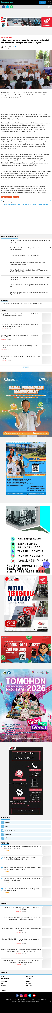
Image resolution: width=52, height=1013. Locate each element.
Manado (28, 979)
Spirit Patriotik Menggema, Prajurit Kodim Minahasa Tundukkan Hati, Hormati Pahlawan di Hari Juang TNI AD (21, 950)
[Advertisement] (26, 106)
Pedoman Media (18, 999)
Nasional (28, 983)
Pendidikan (29, 985)
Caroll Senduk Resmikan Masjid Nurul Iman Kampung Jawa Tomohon (19, 346)
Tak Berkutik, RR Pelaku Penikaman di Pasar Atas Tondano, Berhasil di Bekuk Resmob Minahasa (21, 961)
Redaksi (11, 999)
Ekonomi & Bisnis (6, 197)
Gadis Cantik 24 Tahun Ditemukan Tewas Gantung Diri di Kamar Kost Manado (21, 889)
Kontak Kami (26, 999)
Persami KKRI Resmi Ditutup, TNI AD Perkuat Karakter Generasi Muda (21, 929)
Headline (15, 197)
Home (2, 37)
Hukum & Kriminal (10, 830)
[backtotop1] (50, 1001)
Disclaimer (43, 999)
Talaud (28, 988)
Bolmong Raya (30, 976)
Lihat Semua (26, 367)
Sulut (6, 826)
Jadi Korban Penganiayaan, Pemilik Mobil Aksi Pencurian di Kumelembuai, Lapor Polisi (22, 847)
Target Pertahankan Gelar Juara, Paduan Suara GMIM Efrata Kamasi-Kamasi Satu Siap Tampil (20, 315)
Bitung (3, 976)
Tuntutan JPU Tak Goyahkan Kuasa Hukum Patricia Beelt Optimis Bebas (21, 908)
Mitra (6, 838)
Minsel (28, 981)
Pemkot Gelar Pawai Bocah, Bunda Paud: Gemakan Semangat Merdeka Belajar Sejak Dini (20, 858)
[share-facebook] (3, 6)
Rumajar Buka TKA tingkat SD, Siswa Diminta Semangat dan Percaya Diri (20, 336)
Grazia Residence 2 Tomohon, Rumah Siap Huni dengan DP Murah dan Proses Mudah (22, 879)
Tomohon (8, 822)
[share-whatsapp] (11, 6)
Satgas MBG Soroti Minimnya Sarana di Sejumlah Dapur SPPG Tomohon (20, 357)
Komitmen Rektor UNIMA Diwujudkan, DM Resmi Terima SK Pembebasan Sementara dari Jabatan (21, 919)
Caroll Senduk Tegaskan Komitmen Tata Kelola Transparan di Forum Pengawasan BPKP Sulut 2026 (20, 325)
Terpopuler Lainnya (26, 899)
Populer (42, 2)
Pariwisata (4, 985)
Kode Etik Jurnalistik (35, 999)
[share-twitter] (7, 6)
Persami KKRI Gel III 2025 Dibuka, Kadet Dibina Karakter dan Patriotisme (21, 940)
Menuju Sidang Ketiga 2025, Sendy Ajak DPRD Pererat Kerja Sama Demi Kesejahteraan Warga (26, 204)
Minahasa (8, 834)
